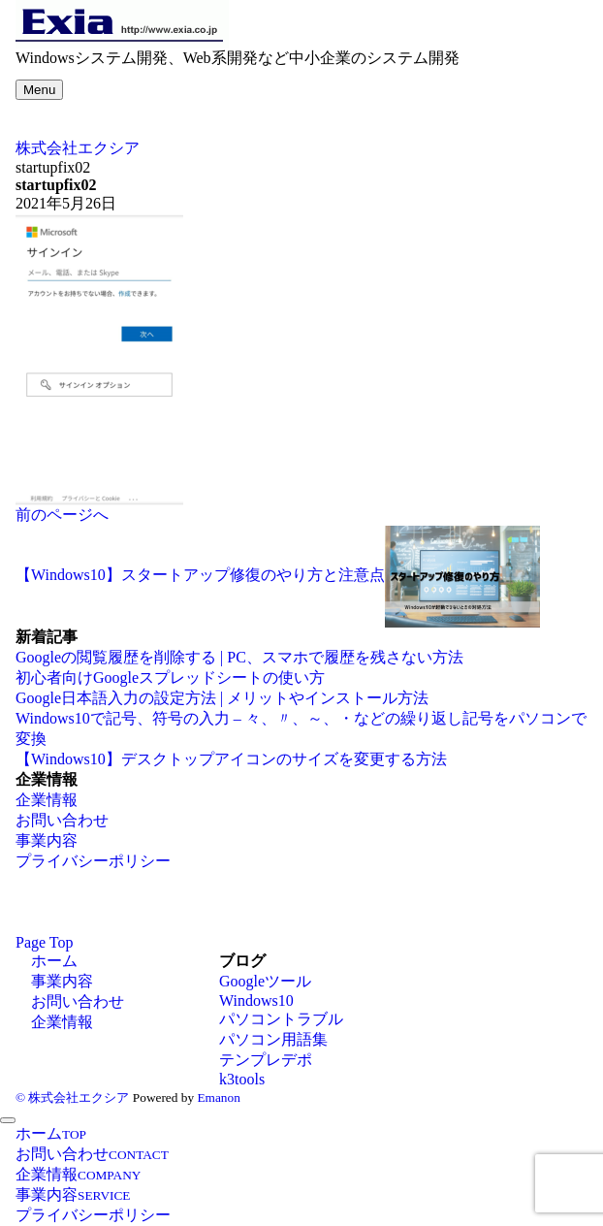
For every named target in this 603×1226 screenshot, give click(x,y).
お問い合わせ (62, 820)
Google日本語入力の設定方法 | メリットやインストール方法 (222, 698)
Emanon (218, 1097)
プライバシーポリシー (93, 861)
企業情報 (47, 799)
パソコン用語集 (273, 1039)
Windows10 (256, 1000)
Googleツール (265, 981)
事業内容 (47, 840)
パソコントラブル (281, 1019)
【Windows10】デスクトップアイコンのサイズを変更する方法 (231, 759)
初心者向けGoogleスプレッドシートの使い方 (170, 677)
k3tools (242, 1079)
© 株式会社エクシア (72, 1097)
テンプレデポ (265, 1059)
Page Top (44, 942)
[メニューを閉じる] (8, 1120)
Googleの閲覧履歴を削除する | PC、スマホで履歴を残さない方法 (239, 657)
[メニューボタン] (39, 90)
